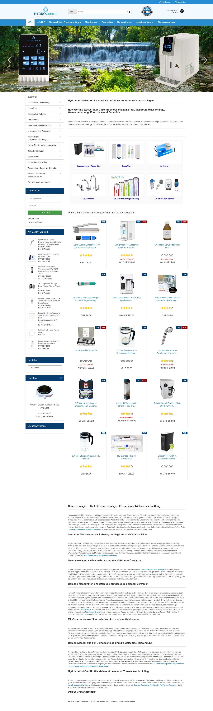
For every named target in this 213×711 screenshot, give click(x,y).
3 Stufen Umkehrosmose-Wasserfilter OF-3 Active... (86, 404)
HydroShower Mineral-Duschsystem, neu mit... (167, 351)
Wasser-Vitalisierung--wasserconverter (37, 175)
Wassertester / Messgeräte (39, 182)
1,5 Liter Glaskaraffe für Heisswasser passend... (126, 351)
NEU (30, 22)
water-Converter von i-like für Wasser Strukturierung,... (167, 298)
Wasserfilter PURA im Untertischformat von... (167, 457)
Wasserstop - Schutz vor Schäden (42, 168)
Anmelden (44, 213)
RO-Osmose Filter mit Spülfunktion (126, 457)
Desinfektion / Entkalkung (39, 103)
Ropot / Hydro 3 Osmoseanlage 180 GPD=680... (167, 404)
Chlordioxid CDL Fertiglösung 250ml (167, 246)
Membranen (91, 22)
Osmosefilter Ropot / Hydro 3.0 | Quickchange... (127, 298)
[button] (8, 60)
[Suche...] (72, 11)
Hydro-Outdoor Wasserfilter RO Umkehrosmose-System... (86, 246)
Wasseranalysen (167, 22)
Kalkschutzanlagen (36, 151)
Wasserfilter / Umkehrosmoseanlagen (38, 138)
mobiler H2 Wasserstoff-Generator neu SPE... (126, 404)
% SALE (41, 22)
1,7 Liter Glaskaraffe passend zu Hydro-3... (86, 457)
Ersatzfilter (107, 22)
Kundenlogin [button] (165, 2)
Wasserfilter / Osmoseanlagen (65, 22)
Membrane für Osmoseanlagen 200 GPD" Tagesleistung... (86, 298)
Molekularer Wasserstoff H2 (39, 125)
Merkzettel (180, 2)
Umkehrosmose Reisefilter (39, 131)
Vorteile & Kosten (145, 22)
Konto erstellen (33, 219)
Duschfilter (32, 97)
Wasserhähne (124, 22)
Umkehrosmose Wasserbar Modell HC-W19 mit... (126, 246)
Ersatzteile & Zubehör (37, 114)
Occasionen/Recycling (37, 162)
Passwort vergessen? (36, 222)
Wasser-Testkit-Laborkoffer (86, 350)
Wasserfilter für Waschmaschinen (42, 145)
